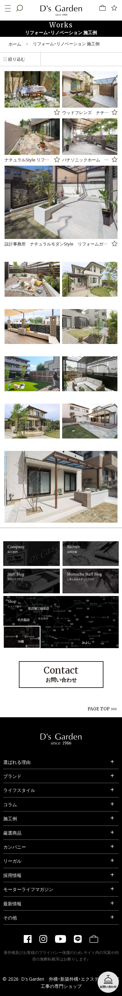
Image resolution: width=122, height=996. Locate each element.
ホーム (14, 44)
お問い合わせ (61, 673)
